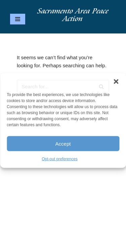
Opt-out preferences (60, 159)
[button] (116, 81)
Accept (63, 143)
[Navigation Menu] (17, 19)
